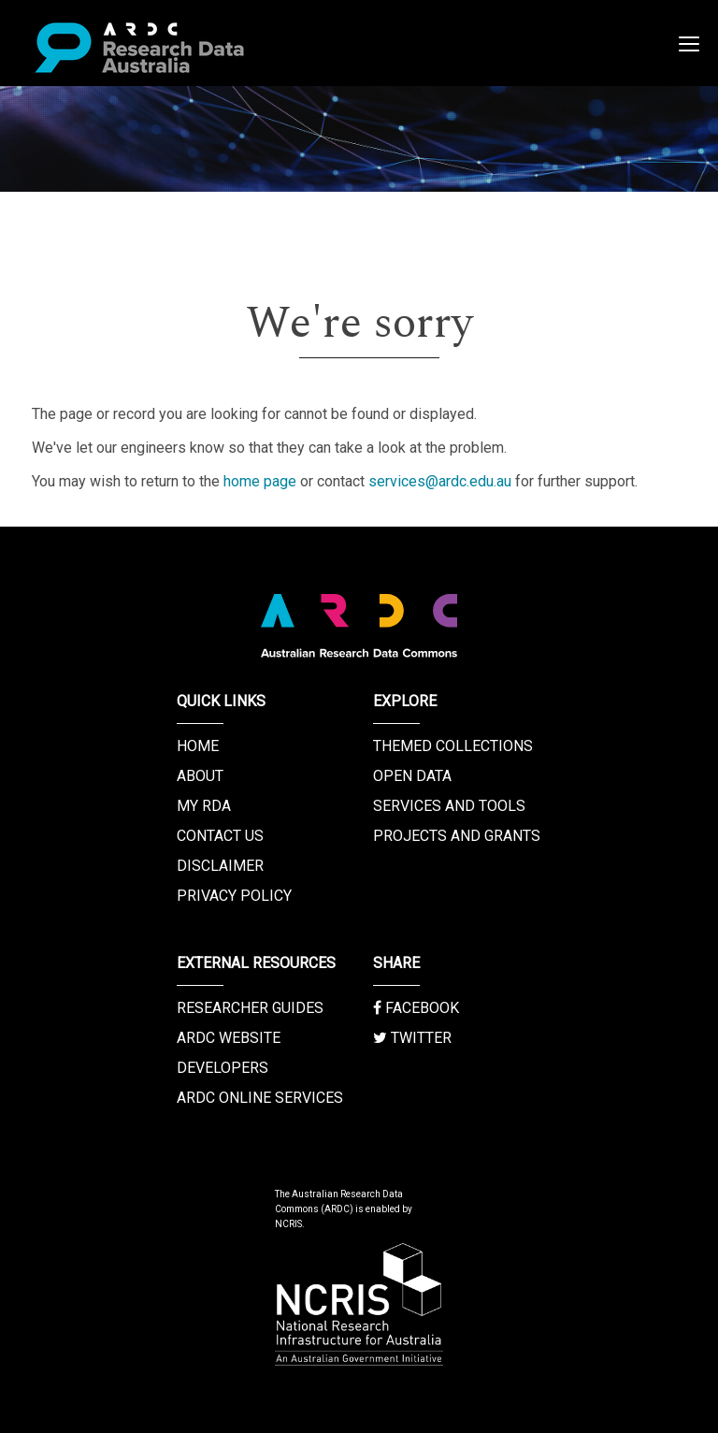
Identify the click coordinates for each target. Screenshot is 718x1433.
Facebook (416, 1008)
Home (198, 746)
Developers (222, 1068)
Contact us (220, 836)
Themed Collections (453, 746)
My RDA (204, 806)
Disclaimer (220, 866)
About (200, 776)
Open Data (412, 776)
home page (259, 481)
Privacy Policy (234, 896)
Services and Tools (449, 806)
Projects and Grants (456, 836)
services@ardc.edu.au (439, 481)
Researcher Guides (250, 1008)
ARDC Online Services (260, 1098)
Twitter (412, 1038)
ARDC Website (228, 1038)
